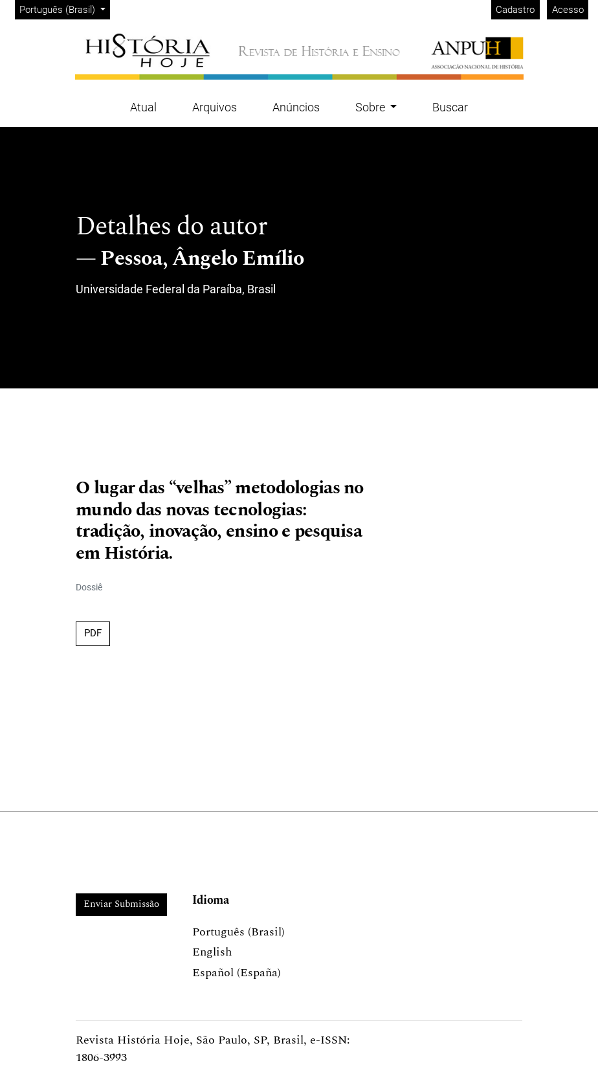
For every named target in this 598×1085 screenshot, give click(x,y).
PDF (93, 633)
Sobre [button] (371, 107)
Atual (143, 107)
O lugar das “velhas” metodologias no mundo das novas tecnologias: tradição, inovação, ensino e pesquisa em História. (220, 521)
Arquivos (214, 107)
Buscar (450, 107)
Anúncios (296, 107)
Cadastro (515, 10)
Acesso (568, 10)
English (212, 952)
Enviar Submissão (121, 904)
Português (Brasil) (64, 9)
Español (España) (236, 972)
